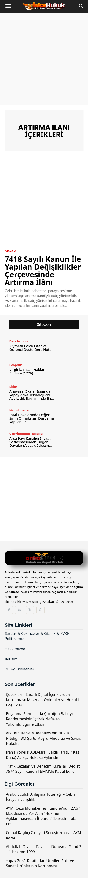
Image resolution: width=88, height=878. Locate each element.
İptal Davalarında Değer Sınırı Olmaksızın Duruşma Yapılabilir (31, 418)
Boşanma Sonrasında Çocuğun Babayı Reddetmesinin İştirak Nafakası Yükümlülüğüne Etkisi (39, 719)
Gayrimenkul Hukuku (26, 433)
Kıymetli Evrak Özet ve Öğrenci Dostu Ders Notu (30, 348)
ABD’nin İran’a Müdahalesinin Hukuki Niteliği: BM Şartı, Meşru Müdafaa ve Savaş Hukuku (43, 738)
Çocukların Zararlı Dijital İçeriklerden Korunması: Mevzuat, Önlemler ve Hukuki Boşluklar (42, 700)
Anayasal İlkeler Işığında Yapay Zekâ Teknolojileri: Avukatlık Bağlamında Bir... (31, 395)
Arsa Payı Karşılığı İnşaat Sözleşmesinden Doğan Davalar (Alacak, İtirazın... (30, 442)
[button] (7, 6)
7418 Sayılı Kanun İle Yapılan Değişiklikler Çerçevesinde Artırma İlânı (43, 270)
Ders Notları (18, 341)
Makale (10, 251)
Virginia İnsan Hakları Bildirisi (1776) (27, 371)
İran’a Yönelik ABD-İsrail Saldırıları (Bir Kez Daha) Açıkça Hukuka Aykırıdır (42, 755)
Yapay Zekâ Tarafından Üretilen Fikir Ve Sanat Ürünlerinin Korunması (40, 863)
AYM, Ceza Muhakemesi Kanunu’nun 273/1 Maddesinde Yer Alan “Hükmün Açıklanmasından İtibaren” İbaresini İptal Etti (43, 816)
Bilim (13, 386)
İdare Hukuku (20, 410)
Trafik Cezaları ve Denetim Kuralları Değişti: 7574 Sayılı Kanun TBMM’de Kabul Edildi (44, 769)
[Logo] (44, 558)
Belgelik (15, 364)
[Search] (81, 6)
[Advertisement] (44, 59)
